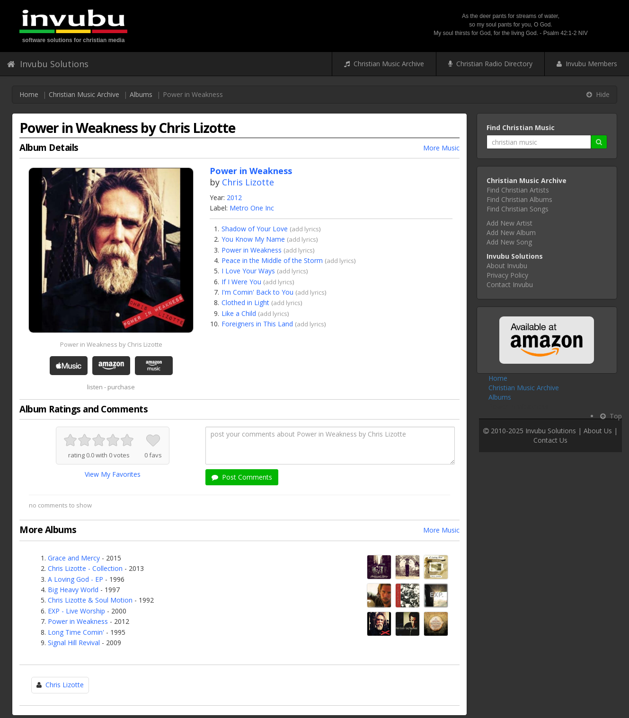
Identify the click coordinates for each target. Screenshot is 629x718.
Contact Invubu (510, 284)
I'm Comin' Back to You (257, 292)
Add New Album (511, 232)
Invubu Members (587, 63)
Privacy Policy (507, 275)
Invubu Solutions (48, 64)
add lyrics (305, 229)
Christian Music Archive (384, 63)
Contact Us (550, 440)
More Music (441, 147)
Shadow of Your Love (254, 228)
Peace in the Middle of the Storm (272, 260)
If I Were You (241, 281)
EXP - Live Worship (76, 610)
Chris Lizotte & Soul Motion (90, 599)
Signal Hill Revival (74, 642)
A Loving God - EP (75, 579)
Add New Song (509, 241)
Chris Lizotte (248, 182)
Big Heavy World (73, 589)
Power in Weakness (251, 249)
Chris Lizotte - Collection (85, 568)
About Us (598, 430)
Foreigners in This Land (257, 323)
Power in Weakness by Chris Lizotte (111, 344)
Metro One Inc (252, 207)
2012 (234, 197)
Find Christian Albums (519, 199)
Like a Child (238, 313)
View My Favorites (113, 474)
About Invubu (507, 265)
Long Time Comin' (76, 632)
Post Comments (242, 477)
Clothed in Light (245, 302)
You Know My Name (253, 239)
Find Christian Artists (518, 189)
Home (28, 94)
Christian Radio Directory (490, 63)
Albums (141, 94)
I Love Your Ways (248, 270)
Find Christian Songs (518, 208)
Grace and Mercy (74, 557)
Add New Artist (509, 223)
